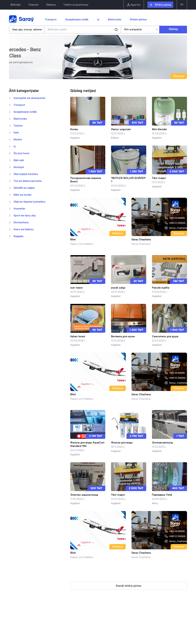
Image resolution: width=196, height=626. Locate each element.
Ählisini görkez (138, 19)
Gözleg (173, 29)
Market (18, 139)
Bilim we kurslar (23, 195)
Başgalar (19, 236)
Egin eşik (19, 160)
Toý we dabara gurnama (28, 181)
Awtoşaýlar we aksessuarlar (29, 98)
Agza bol (133, 5)
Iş (98, 19)
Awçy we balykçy (24, 229)
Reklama (51, 4)
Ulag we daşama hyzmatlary (29, 201)
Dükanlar (34, 4)
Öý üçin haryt (21, 153)
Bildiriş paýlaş (160, 5)
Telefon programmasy (75, 4)
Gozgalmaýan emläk (76, 19)
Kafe (16, 132)
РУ (181, 4)
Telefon (18, 125)
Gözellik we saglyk (24, 188)
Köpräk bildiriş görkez (128, 586)
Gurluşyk (19, 167)
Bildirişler (16, 4)
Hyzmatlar (19, 208)
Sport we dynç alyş (25, 215)
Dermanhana (21, 222)
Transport (50, 19)
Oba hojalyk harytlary (26, 174)
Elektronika (114, 19)
